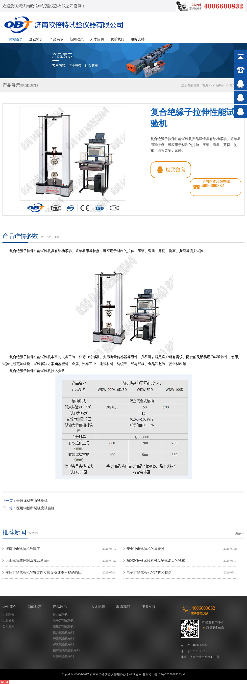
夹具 (64, 357)
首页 (205, 85)
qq (170, 169)
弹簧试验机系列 (63, 644)
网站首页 (16, 39)
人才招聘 (97, 39)
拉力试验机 (60, 614)
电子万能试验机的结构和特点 (149, 572)
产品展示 (56, 39)
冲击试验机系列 (63, 638)
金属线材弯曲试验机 (32, 501)
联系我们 (117, 39)
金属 (75, 364)
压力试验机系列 (63, 632)
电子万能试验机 (63, 620)
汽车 (85, 364)
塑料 (64, 364)
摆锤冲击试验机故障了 (22, 549)
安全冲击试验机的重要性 (145, 549)
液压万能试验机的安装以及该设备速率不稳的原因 (43, 572)
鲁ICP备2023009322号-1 (169, 674)
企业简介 (36, 39)
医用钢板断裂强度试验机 (35, 508)
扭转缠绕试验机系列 (66, 650)
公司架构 (8, 626)
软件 (224, 357)
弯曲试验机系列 (63, 656)
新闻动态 (77, 39)
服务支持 (138, 39)
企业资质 (8, 620)
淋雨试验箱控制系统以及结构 (27, 561)
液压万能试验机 (63, 626)
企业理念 (8, 614)
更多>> (240, 533)
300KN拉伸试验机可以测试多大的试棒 (155, 561)
